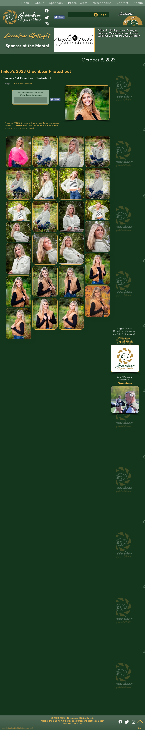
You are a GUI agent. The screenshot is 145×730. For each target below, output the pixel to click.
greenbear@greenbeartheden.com (85, 720)
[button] (39, 3)
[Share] (59, 17)
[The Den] (132, 20)
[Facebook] (46, 10)
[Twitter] (46, 17)
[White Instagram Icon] (46, 24)
